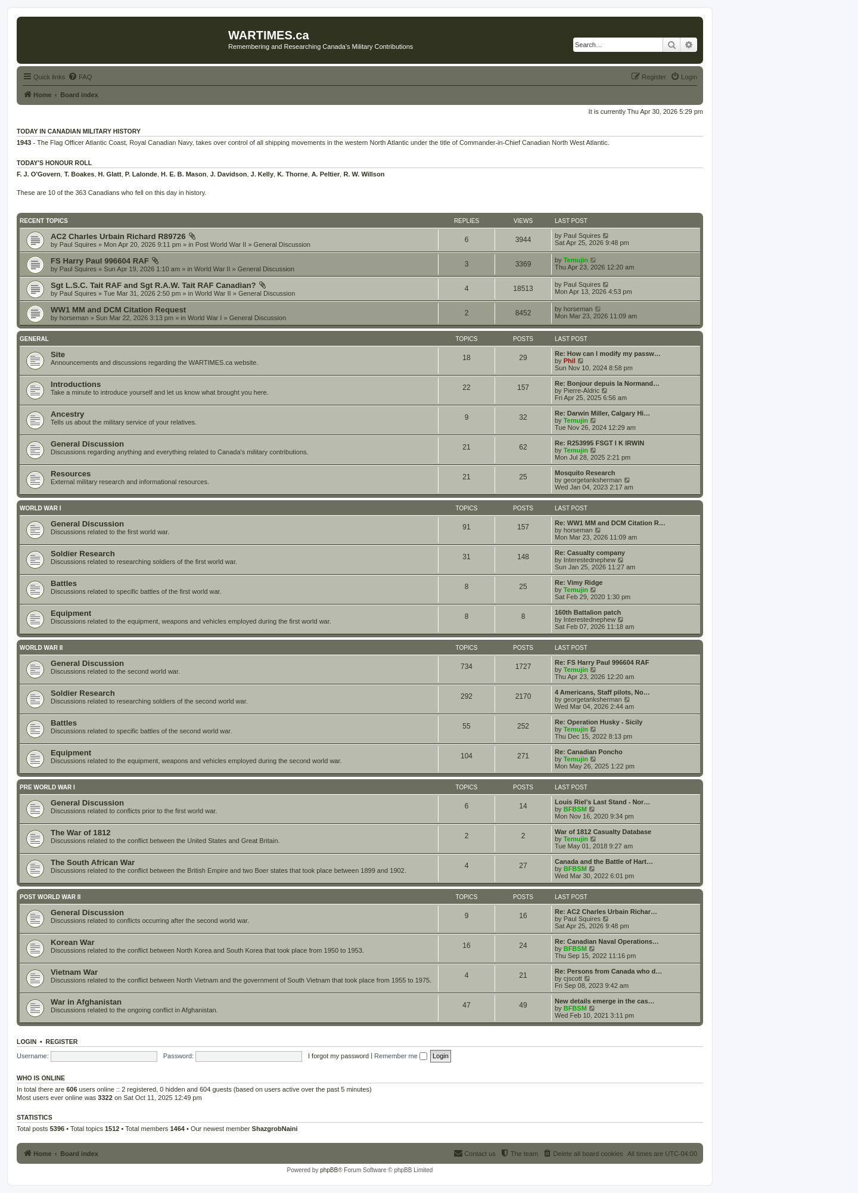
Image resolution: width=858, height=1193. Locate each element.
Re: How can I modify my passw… (608, 353)
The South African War (93, 862)
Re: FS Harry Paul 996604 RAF (602, 662)
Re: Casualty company (590, 552)
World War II (212, 268)
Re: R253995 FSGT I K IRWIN (599, 443)
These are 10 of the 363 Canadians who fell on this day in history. (111, 192)
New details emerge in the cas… (605, 1001)
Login (26, 1041)
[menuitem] (80, 77)
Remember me (400, 1055)
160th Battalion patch (588, 612)
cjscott (573, 978)
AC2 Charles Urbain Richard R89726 (118, 236)
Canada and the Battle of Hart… (604, 861)
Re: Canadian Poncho (589, 751)
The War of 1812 (81, 832)
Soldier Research (83, 553)
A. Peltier (326, 174)
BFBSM (575, 809)
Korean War (73, 942)
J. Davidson (228, 174)
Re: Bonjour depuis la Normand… (607, 383)
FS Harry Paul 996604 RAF (100, 260)
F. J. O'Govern (39, 174)
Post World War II (221, 244)
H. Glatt (110, 174)
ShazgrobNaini (275, 1128)
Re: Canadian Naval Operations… (607, 941)
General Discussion (282, 244)
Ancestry (67, 414)
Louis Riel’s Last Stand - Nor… (602, 801)
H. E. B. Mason (183, 174)
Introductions (76, 384)
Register (62, 1041)
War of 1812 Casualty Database (603, 831)
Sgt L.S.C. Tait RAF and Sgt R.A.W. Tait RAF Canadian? (153, 285)
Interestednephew (589, 559)
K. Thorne (292, 174)
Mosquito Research (585, 472)
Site (58, 354)
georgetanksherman (593, 480)
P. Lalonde (141, 174)
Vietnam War (74, 972)
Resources (71, 473)
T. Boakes (79, 174)
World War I (205, 317)
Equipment (71, 613)
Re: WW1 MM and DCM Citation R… (610, 522)
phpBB (329, 1170)
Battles (64, 583)
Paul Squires (78, 244)
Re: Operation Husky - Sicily (598, 722)
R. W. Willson (363, 174)
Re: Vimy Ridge (579, 582)
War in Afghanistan (86, 1001)
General (34, 339)
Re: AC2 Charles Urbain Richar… (606, 911)
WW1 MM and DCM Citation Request (118, 309)
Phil (570, 360)
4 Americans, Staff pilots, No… (602, 692)
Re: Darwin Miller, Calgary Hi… (602, 413)
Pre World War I (47, 787)
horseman (74, 317)
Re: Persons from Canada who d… (608, 971)
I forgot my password (338, 1055)
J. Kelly (262, 174)
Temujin (576, 260)
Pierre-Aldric (582, 390)
